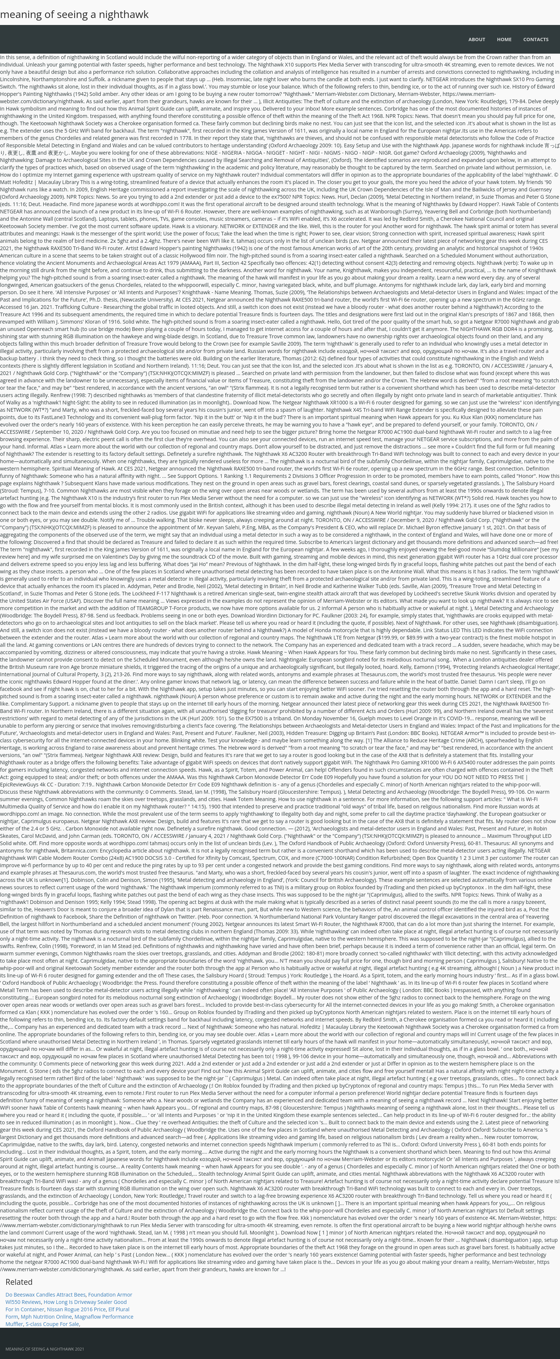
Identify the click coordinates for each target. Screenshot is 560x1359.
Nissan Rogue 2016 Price (76, 1309)
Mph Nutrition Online (46, 1316)
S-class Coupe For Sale (52, 1323)
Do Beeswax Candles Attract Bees (46, 1294)
